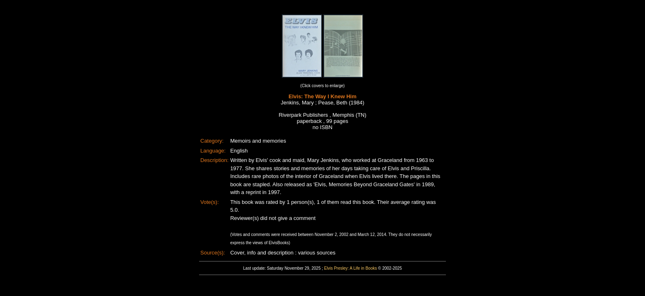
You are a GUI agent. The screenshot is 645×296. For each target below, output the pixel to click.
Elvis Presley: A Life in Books (350, 268)
